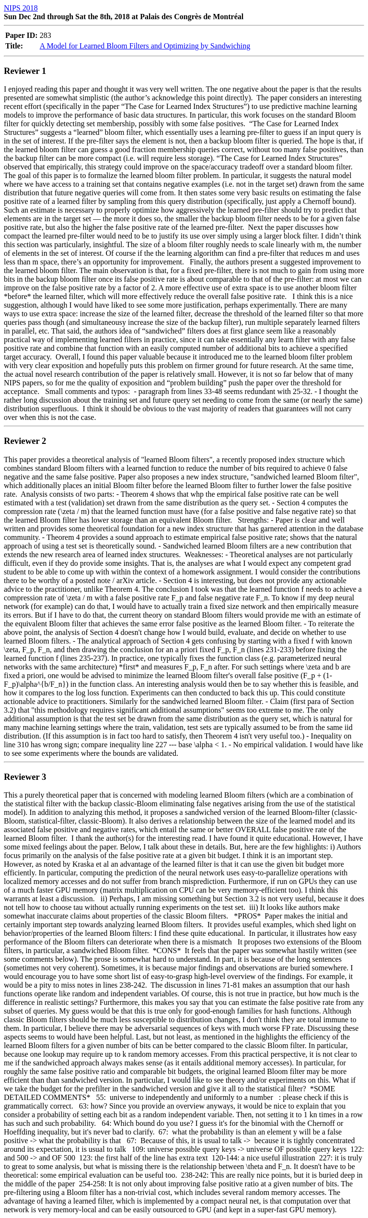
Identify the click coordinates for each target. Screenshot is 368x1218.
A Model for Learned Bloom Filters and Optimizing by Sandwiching (145, 46)
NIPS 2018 (21, 8)
